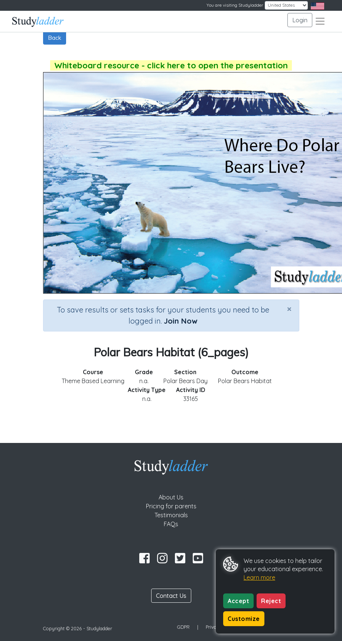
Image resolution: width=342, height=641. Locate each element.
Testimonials (171, 515)
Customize (244, 618)
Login (299, 20)
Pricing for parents (171, 506)
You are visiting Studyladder (234, 5)
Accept (238, 601)
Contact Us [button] (171, 595)
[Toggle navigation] (320, 21)
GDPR (183, 627)
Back (54, 37)
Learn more (259, 577)
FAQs (171, 524)
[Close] (289, 309)
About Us (171, 497)
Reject (271, 601)
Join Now (180, 321)
